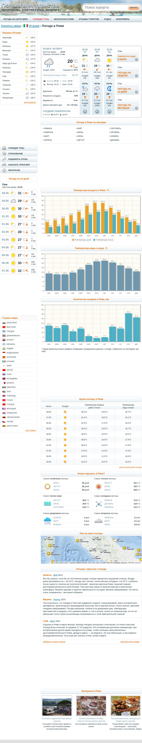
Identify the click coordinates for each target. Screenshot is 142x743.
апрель (48, 140)
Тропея (5, 93)
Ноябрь (57, 517)
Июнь (56, 490)
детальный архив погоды (130, 467)
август (81, 140)
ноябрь (115, 136)
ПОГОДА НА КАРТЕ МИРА (15, 19)
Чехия (10, 422)
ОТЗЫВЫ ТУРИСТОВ (89, 19)
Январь (108, 500)
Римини (6, 80)
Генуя (5, 55)
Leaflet (56, 562)
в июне (46, 114)
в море (127, 58)
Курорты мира (11, 26)
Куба (9, 374)
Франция (11, 409)
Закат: (64, 81)
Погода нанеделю (124, 74)
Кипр (9, 366)
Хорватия (12, 413)
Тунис (10, 400)
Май (55, 575)
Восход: (50, 81)
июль (80, 136)
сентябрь (116, 128)
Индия (10, 348)
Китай (10, 370)
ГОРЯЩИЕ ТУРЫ (41, 19)
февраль (48, 132)
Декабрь (108, 504)
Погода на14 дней (124, 90)
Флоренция (7, 98)
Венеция (6, 50)
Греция (10, 331)
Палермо (6, 72)
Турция (10, 404)
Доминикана (13, 336)
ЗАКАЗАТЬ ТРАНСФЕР (19, 165)
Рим (4, 76)
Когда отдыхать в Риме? (91, 473)
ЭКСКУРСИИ (14, 170)
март (46, 136)
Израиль (10, 344)
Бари (4, 42)
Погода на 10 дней (19, 179)
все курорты (30, 102)
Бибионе (6, 46)
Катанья (6, 59)
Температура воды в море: (55, 75)
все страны (31, 430)
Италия (34, 26)
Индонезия (12, 353)
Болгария (12, 323)
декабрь (115, 140)
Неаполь (6, 68)
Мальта (10, 383)
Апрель (56, 599)
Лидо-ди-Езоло (9, 63)
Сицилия (6, 85)
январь (48, 128)
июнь (80, 132)
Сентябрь (58, 507)
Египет (10, 340)
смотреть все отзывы (130, 642)
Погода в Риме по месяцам (91, 122)
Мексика (11, 387)
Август (57, 486)
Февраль (109, 507)
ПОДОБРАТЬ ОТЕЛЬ (18, 159)
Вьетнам (11, 327)
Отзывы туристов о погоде (91, 569)
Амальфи (7, 37)
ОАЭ (9, 391)
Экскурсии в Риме (91, 691)
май (79, 128)
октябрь (115, 132)
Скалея (6, 89)
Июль (56, 483)
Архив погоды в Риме (91, 399)
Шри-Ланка (12, 426)
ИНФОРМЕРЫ (123, 19)
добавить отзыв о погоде (54, 642)
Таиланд (11, 396)
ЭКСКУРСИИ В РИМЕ (64, 19)
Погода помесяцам (124, 106)
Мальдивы (12, 379)
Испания (11, 357)
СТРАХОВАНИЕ (15, 154)
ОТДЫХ (107, 19)
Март (56, 521)
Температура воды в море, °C (91, 248)
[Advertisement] (91, 36)
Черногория (13, 417)
